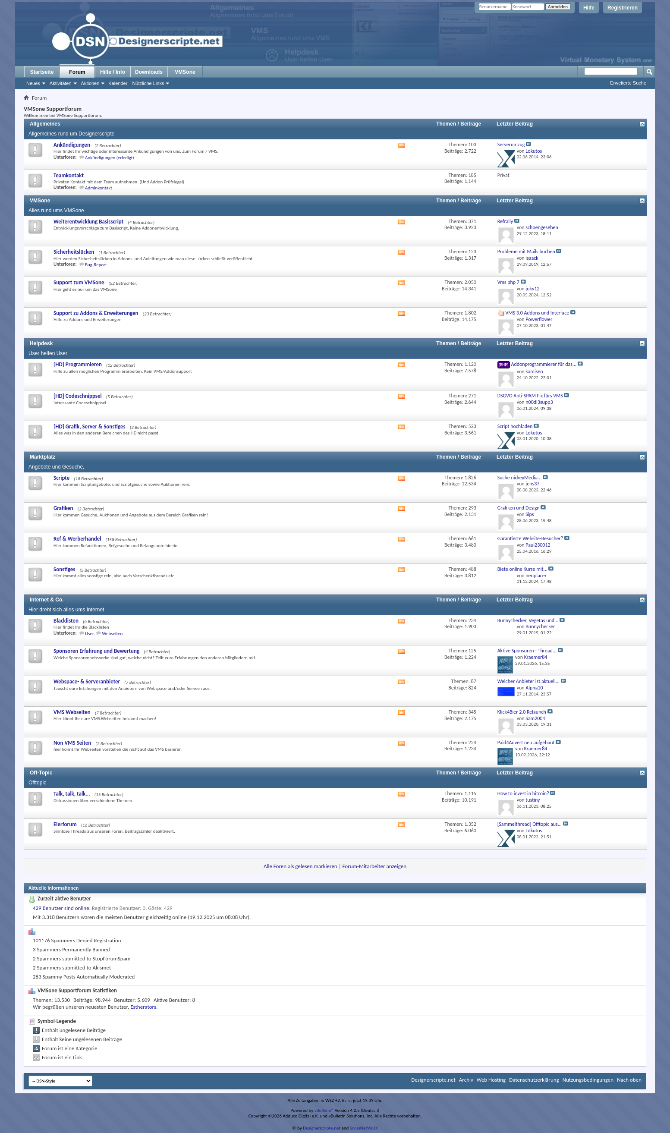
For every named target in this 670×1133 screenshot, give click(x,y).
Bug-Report (96, 265)
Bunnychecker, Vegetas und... (528, 620)
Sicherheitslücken (73, 252)
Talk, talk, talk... (71, 793)
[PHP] (504, 364)
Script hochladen (515, 426)
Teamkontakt (68, 175)
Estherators (143, 1007)
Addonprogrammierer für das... (543, 364)
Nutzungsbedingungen (588, 1079)
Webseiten (112, 633)
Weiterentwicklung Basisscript (88, 221)
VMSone (185, 72)
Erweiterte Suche (628, 82)
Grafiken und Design (518, 508)
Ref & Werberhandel (77, 538)
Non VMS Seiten (72, 743)
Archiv (466, 1079)
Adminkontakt (98, 188)
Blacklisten (66, 620)
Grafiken (63, 508)
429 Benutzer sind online (61, 908)
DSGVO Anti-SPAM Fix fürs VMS (530, 396)
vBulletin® (324, 1110)
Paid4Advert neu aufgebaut (526, 743)
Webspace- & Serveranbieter (86, 681)
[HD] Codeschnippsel (77, 396)
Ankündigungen (71, 145)
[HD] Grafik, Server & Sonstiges (89, 426)
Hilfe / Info (112, 72)
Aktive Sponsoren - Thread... (527, 651)
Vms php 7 (508, 282)
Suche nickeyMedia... (519, 478)
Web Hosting (491, 1079)
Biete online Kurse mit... (522, 569)
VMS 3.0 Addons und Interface (537, 313)
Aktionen (90, 83)
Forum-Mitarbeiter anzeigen (375, 866)
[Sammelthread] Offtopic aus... (529, 824)
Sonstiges (64, 569)
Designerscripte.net (433, 1079)
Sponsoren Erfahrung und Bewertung (96, 651)
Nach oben (629, 1079)
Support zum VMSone (78, 282)
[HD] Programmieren (77, 364)
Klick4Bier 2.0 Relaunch (521, 712)
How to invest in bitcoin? (523, 793)
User (89, 633)
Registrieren (622, 8)
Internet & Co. (47, 600)
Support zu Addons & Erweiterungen (95, 313)
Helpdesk (41, 343)
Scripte (61, 478)
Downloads (149, 72)
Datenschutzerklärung (534, 1079)
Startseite (42, 72)
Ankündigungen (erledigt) (109, 158)
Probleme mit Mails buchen (526, 252)
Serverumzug (511, 145)
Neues (33, 83)
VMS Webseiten (72, 712)
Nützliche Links (148, 83)
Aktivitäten (61, 83)
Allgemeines (45, 124)
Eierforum (65, 824)
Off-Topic (41, 773)
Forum (77, 72)
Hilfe (589, 8)
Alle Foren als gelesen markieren (300, 866)
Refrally (505, 221)
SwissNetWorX (364, 1128)
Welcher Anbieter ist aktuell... (528, 681)
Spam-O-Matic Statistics (65, 931)
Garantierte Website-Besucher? (530, 538)
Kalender (117, 83)
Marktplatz (42, 457)
